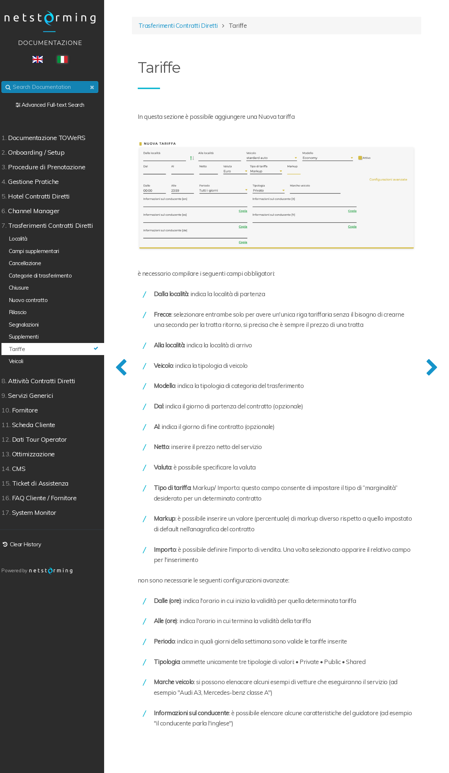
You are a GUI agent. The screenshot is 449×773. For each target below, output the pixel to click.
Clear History (25, 544)
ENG (42, 59)
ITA (67, 59)
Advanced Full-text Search (57, 104)
